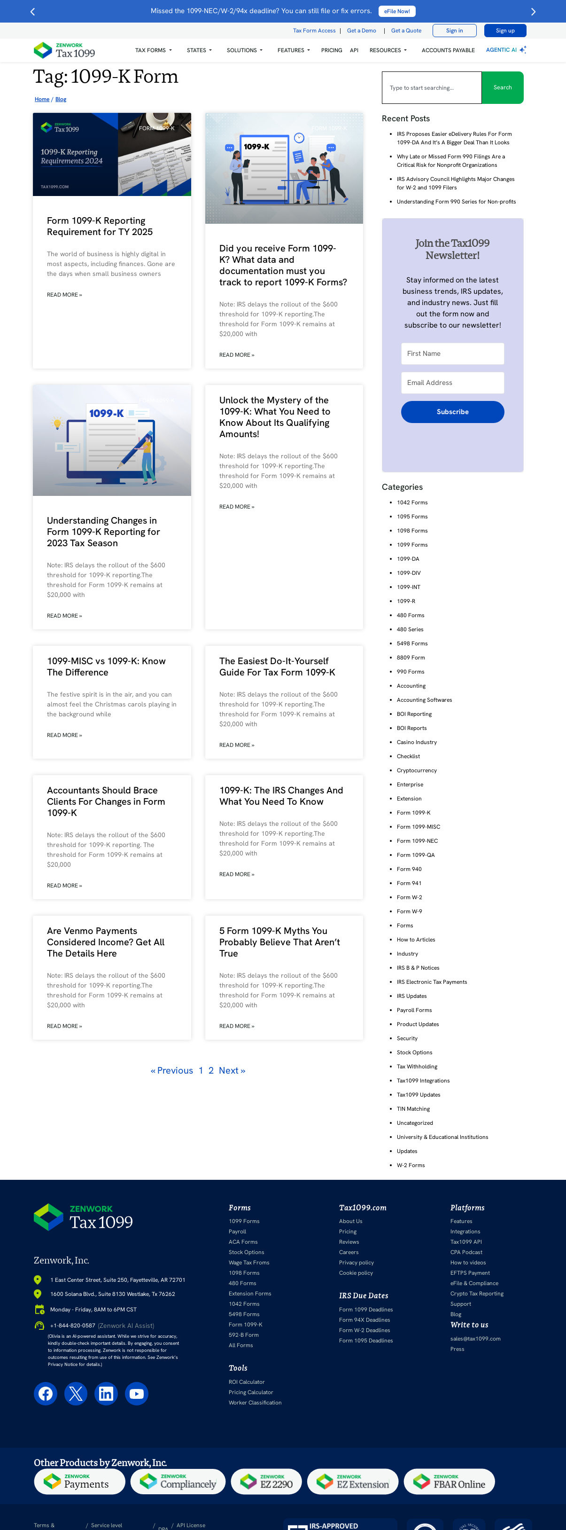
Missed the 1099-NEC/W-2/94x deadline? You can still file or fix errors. (283, 11)
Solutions (242, 50)
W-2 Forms (411, 1165)
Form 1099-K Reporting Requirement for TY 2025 (100, 226)
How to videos (468, 1262)
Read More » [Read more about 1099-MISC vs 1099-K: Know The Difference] (64, 735)
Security (407, 1038)
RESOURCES (385, 50)
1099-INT (408, 587)
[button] (153, 50)
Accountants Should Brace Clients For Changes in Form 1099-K (106, 801)
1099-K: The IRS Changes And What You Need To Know (281, 796)
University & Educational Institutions (442, 1137)
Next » (232, 1070)
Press (457, 1348)
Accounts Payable (448, 50)
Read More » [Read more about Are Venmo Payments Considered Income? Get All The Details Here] (64, 1026)
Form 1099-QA (416, 855)
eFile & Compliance (474, 1283)
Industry (407, 953)
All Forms (241, 1345)
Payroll (237, 1231)
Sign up (505, 30)
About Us (351, 1221)
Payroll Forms (414, 1010)
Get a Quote (406, 30)
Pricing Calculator (251, 1392)
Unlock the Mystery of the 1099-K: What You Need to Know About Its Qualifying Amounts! (275, 417)
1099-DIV (409, 573)
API (354, 50)
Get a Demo (361, 30)
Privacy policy (356, 1262)
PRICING (331, 50)
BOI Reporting (414, 714)
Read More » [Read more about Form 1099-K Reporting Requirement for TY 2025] (64, 294)
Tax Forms (150, 50)
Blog (455, 1314)
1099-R (406, 601)
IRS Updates (412, 996)
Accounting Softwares (424, 700)
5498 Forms (412, 643)
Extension (409, 798)
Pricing (348, 1231)
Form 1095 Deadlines (366, 1340)
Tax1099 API (466, 1242)
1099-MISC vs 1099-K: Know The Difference (106, 666)
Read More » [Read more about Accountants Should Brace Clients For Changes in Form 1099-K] (64, 885)
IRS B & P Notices (418, 968)
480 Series (410, 629)
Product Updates (418, 1024)
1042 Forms (412, 502)
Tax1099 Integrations (423, 1080)
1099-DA (408, 559)
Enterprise (410, 784)
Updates (407, 1151)
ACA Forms (243, 1242)
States (196, 50)
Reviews (349, 1242)
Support (460, 1304)
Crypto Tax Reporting (477, 1293)
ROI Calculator (247, 1381)
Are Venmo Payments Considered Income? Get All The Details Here (105, 942)
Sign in (454, 30)
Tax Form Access (314, 30)
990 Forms (411, 671)
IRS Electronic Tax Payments (432, 982)
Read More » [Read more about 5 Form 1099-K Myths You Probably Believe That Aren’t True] (237, 1026)
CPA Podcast (466, 1252)
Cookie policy (356, 1273)
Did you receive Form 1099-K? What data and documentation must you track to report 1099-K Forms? (283, 265)
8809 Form (411, 657)
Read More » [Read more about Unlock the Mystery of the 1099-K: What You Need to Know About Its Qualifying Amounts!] (237, 506)
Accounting (411, 686)
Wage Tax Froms (249, 1262)
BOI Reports (412, 728)
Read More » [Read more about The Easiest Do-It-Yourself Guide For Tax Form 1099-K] (237, 745)
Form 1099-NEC (417, 841)
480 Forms (411, 615)
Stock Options (415, 1052)
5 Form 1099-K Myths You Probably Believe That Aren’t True (279, 942)
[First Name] (452, 353)
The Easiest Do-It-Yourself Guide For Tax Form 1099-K (277, 666)
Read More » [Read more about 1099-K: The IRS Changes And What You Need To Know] (237, 874)
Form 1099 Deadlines (366, 1309)
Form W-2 (409, 897)
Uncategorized (415, 1123)
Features (461, 1221)
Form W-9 (409, 911)
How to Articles (416, 939)
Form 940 (409, 869)
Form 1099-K (414, 812)
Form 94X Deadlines (364, 1319)
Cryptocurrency (417, 770)
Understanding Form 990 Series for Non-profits (456, 201)
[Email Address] (452, 382)
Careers (349, 1252)
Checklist (408, 756)
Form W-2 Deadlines (364, 1329)
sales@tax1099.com (475, 1338)
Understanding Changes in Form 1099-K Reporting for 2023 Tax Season (103, 531)
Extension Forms (250, 1293)
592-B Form (244, 1335)
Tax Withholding (417, 1066)
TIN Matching (413, 1109)
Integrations (465, 1231)
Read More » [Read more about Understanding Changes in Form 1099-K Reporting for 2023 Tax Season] (64, 616)
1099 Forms (412, 545)
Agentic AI (507, 50)
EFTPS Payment (470, 1273)
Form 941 (409, 883)
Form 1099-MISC (418, 827)
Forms (405, 925)
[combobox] (432, 87)
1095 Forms (412, 516)
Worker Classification (255, 1402)
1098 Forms (412, 530)
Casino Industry (417, 742)
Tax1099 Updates (419, 1094)
